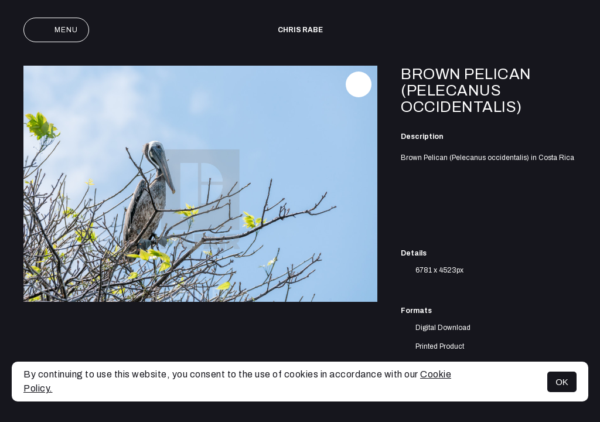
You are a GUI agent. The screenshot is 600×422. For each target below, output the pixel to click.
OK (561, 382)
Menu (56, 30)
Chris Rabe (300, 30)
